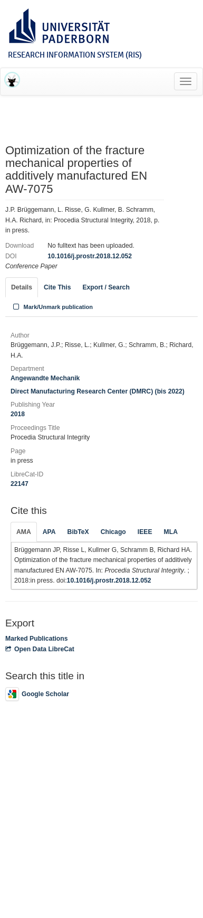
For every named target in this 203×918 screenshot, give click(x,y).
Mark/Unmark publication (52, 307)
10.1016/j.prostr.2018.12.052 (89, 256)
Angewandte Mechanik (45, 378)
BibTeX (78, 532)
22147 (19, 484)
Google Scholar (37, 694)
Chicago (113, 532)
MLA (171, 532)
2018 (18, 414)
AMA (23, 532)
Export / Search (105, 287)
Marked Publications (36, 638)
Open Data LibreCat (39, 649)
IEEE (145, 532)
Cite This (57, 287)
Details (21, 287)
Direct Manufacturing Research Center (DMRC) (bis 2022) (98, 391)
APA (49, 532)
